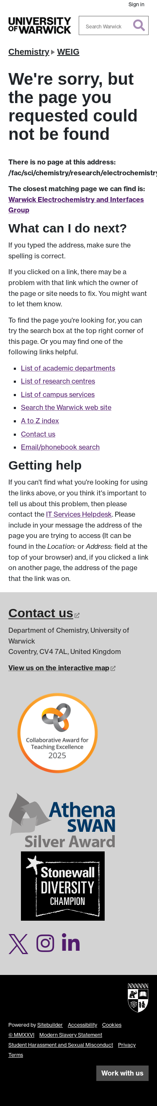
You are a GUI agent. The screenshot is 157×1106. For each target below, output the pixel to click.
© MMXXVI (21, 1035)
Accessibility (82, 1025)
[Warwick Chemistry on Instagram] (48, 948)
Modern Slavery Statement (70, 1035)
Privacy (127, 1045)
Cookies (111, 1025)
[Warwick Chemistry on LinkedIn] (74, 948)
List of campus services (58, 394)
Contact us (38, 434)
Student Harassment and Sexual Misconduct (60, 1045)
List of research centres (58, 381)
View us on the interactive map (62, 668)
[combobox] (114, 25)
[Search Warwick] (114, 25)
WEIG (68, 51)
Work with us (122, 1073)
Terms (15, 1055)
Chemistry (28, 51)
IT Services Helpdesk (79, 514)
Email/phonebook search (60, 447)
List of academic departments (68, 368)
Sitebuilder (50, 1025)
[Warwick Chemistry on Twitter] (21, 948)
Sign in (136, 4)
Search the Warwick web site (66, 407)
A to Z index (40, 421)
